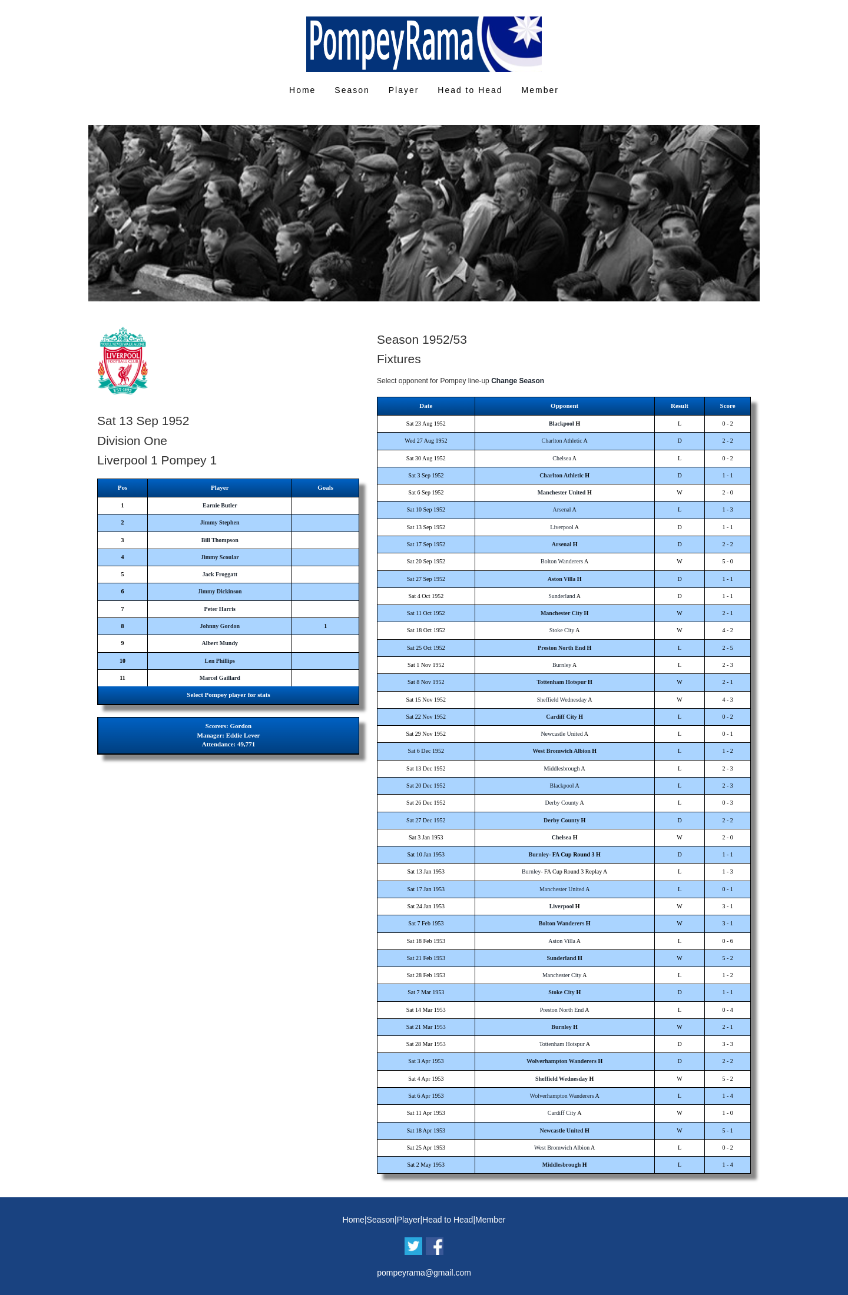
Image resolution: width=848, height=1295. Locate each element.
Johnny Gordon (220, 626)
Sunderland (561, 596)
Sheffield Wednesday (562, 699)
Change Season (517, 381)
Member (540, 90)
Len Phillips (220, 661)
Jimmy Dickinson (220, 591)
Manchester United (562, 492)
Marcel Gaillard (220, 678)
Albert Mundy (220, 643)
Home (302, 90)
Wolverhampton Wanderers (561, 1061)
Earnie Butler (220, 505)
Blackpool (561, 423)
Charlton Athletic (561, 440)
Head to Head (470, 90)
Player (404, 90)
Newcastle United (561, 733)
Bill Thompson (219, 540)
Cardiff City (561, 716)
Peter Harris (220, 609)
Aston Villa (562, 579)
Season (351, 90)
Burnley (561, 665)
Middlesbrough (562, 768)
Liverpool (561, 527)
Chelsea (561, 458)
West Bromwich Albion (561, 751)
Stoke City (562, 630)
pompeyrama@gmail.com (424, 1272)
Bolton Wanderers (562, 561)
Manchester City (561, 613)
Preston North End (561, 648)
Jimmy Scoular (220, 557)
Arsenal (562, 509)
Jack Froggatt (220, 574)
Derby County (562, 802)
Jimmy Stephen (219, 522)
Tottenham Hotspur (561, 682)
